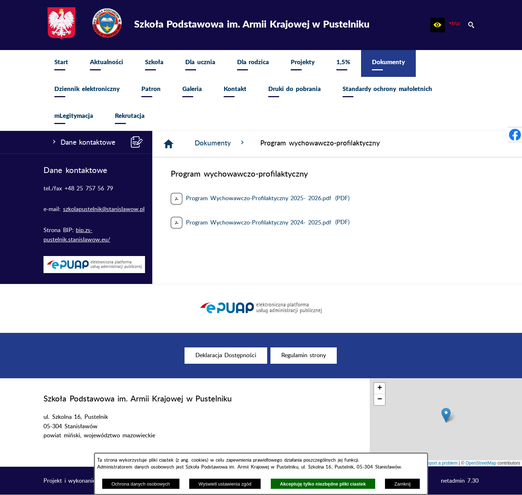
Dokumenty (220, 143)
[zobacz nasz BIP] (454, 25)
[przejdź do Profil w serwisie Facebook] (515, 134)
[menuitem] (61, 63)
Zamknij (402, 484)
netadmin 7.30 (459, 481)
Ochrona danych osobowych (140, 484)
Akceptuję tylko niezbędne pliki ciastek (323, 484)
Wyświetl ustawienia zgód (225, 484)
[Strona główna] (169, 144)
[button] (437, 25)
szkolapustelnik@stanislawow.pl (104, 209)
